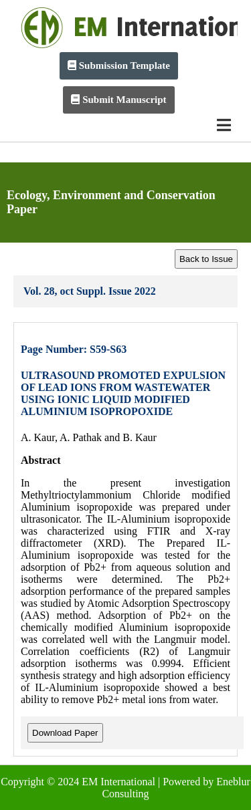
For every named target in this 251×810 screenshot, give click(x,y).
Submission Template (119, 65)
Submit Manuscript (118, 99)
